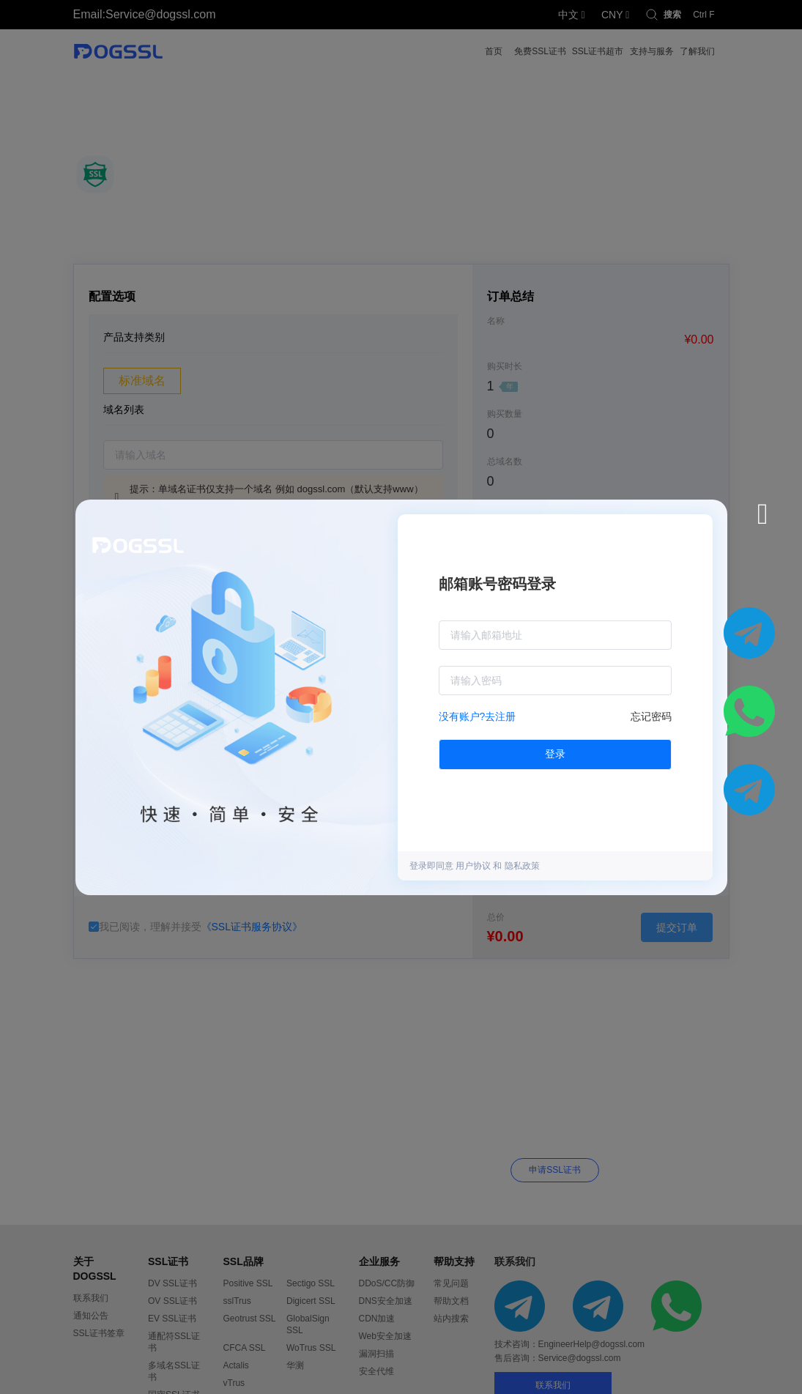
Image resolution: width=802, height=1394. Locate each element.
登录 (555, 754)
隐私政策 (522, 866)
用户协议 (474, 866)
